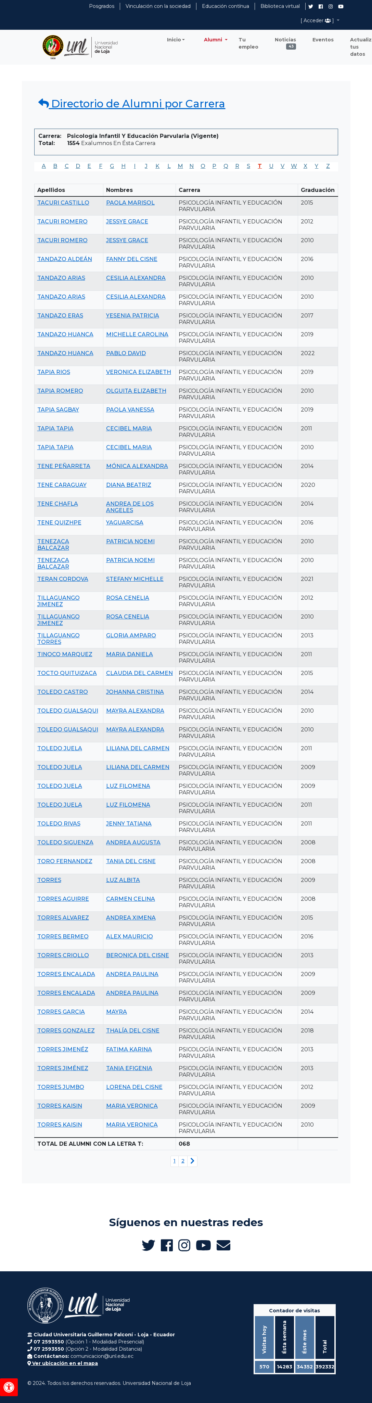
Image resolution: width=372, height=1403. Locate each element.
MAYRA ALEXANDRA (135, 710)
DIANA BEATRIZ (128, 485)
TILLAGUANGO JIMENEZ (58, 601)
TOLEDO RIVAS (58, 823)
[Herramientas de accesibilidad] (9, 1387)
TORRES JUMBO (60, 1087)
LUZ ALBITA (123, 880)
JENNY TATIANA (129, 823)
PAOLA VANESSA (130, 409)
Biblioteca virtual (280, 6)
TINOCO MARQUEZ (64, 654)
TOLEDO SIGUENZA (65, 842)
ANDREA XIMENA (131, 917)
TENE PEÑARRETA (63, 466)
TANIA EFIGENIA (129, 1068)
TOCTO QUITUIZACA (67, 673)
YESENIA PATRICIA (132, 315)
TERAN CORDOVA (62, 579)
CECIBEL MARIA (129, 428)
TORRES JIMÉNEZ (62, 1068)
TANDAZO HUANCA (65, 334)
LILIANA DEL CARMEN (137, 748)
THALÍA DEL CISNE (132, 1030)
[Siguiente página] (192, 1161)
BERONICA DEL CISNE (137, 955)
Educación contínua (225, 6)
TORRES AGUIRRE (63, 899)
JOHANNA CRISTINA (135, 692)
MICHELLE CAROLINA (137, 334)
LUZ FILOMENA (128, 786)
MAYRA (116, 1012)
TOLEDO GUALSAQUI (67, 710)
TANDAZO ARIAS (61, 278)
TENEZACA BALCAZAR (53, 544)
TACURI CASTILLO (63, 202)
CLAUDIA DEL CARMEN (139, 673)
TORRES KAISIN (59, 1106)
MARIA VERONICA (132, 1106)
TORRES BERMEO (63, 936)
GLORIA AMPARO (131, 635)
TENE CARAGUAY (62, 485)
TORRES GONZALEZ (66, 1030)
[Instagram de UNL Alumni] (330, 6)
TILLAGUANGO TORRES (58, 638)
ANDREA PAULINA (132, 974)
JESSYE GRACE (127, 221)
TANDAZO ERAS (60, 315)
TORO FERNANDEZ (64, 861)
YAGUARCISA (124, 522)
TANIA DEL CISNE (131, 861)
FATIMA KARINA (129, 1049)
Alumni (213, 40)
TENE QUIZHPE (59, 522)
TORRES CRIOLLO (63, 955)
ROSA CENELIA (127, 598)
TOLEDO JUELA (59, 748)
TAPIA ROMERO (60, 391)
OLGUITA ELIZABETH (136, 391)
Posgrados (101, 6)
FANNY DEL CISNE (131, 259)
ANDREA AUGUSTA (133, 842)
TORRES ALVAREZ (63, 917)
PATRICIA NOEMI (130, 541)
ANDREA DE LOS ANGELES (130, 507)
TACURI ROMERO (62, 221)
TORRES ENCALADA (66, 974)
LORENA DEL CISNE (134, 1087)
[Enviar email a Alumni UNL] (223, 1245)
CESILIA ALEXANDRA (136, 278)
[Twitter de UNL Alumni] (311, 7)
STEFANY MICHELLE (135, 579)
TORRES (49, 880)
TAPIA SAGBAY (58, 409)
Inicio (174, 40)
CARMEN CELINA (130, 899)
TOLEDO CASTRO (62, 692)
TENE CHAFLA (57, 504)
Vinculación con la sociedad (158, 6)
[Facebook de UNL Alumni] (320, 6)
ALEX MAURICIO (129, 936)
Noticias (285, 41)
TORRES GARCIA (61, 1012)
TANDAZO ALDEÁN (64, 259)
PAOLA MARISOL (130, 202)
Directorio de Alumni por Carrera (132, 103)
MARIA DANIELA (129, 654)
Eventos (323, 40)
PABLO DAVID (126, 353)
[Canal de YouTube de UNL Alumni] (340, 6)
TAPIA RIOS (53, 372)
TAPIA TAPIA (55, 428)
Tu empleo (248, 43)
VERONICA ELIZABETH (138, 372)
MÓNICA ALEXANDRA (137, 466)
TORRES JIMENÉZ (62, 1049)
